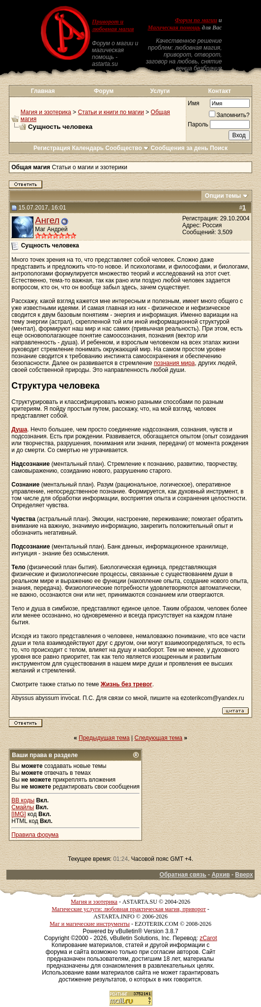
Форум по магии (196, 20)
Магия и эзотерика (46, 112)
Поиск (219, 148)
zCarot (208, 938)
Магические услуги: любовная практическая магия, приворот (129, 909)
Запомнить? (229, 115)
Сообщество (127, 148)
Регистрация (51, 148)
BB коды (22, 800)
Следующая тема (158, 737)
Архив (220, 874)
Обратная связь (183, 874)
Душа (19, 429)
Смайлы (22, 807)
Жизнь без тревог (126, 684)
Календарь (88, 148)
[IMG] (18, 814)
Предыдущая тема (104, 737)
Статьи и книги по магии (111, 112)
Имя (193, 103)
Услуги (160, 91)
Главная (43, 91)
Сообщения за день (179, 148)
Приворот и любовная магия (113, 25)
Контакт (219, 91)
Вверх (244, 874)
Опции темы (223, 195)
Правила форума (34, 834)
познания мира (174, 363)
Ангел (47, 220)
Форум (104, 91)
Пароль (198, 124)
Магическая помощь (173, 27)
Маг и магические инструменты (90, 923)
